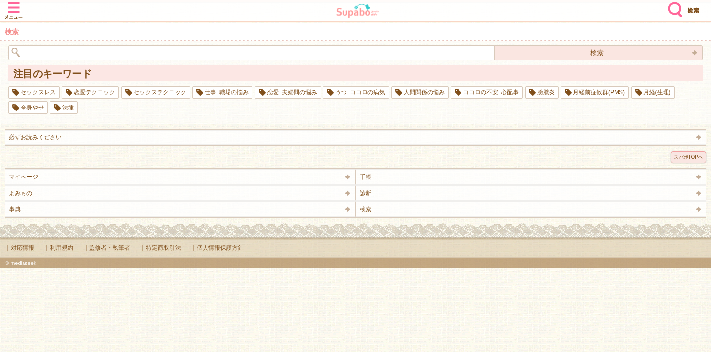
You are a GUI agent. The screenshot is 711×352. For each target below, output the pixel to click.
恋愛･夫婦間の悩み (292, 92)
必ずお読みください (35, 137)
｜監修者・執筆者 (106, 247)
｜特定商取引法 (160, 247)
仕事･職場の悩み (227, 92)
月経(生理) (657, 92)
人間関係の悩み (424, 92)
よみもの (20, 193)
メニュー (13, 6)
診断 (365, 193)
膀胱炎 (546, 92)
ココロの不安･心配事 (491, 92)
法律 (68, 107)
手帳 (365, 177)
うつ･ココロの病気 (360, 92)
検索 (673, 6)
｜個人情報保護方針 (217, 247)
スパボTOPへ (688, 157)
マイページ (23, 177)
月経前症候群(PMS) (599, 92)
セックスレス (38, 92)
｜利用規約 (58, 247)
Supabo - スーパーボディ (357, 12)
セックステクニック (160, 92)
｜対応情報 (19, 247)
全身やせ (32, 107)
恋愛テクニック (94, 92)
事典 (15, 209)
